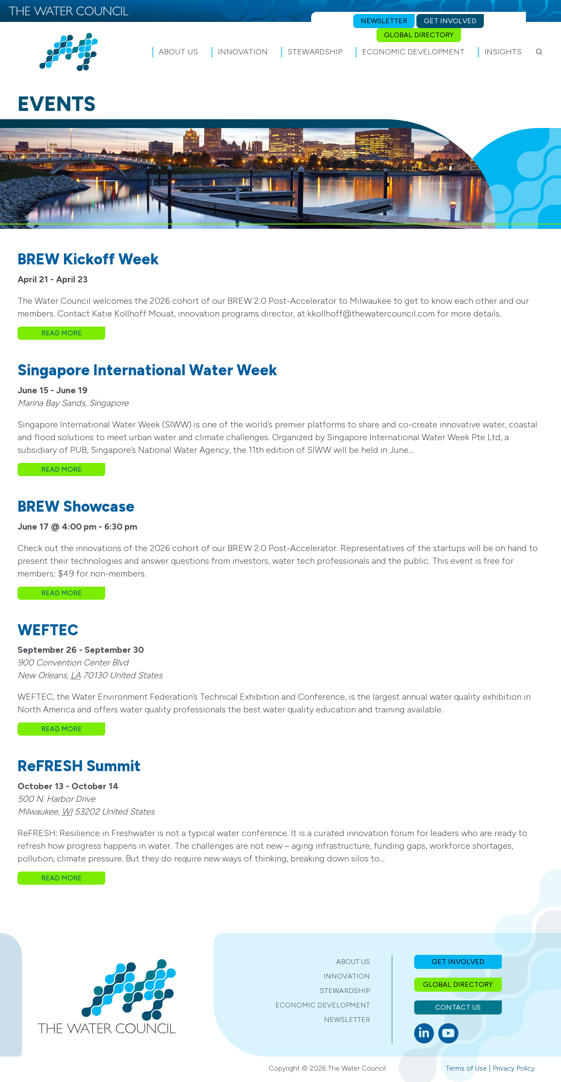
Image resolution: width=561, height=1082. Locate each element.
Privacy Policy (514, 1068)
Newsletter (347, 1019)
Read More (73, 332)
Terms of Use (466, 1068)
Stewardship (345, 990)
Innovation (346, 976)
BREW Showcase (76, 507)
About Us (353, 961)
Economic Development (322, 1005)
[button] (539, 51)
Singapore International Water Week (147, 370)
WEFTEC (48, 630)
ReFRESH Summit (79, 766)
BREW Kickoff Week (88, 259)
